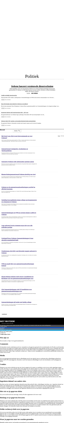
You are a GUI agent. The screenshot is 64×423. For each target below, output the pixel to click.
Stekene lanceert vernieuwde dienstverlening (32, 85)
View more (53, 324)
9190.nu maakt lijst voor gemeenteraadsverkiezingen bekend (16, 262)
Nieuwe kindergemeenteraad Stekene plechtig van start (15, 173)
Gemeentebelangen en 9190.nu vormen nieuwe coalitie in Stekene (17, 211)
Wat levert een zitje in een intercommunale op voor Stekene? (16, 135)
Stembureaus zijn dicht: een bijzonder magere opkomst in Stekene (17, 250)
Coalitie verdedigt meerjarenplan (10, 94)
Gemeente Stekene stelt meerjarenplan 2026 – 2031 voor (16, 111)
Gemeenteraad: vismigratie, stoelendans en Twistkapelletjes (16, 147)
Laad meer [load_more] (4, 313)
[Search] (17, 129)
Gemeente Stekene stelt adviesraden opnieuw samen (14, 160)
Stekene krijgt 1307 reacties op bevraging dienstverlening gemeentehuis (21, 120)
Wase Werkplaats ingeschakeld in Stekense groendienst (16, 103)
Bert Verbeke (34, 92)
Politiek (28, 92)
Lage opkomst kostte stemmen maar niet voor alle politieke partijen (18, 224)
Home (59, 134)
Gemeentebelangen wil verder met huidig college (13, 301)
